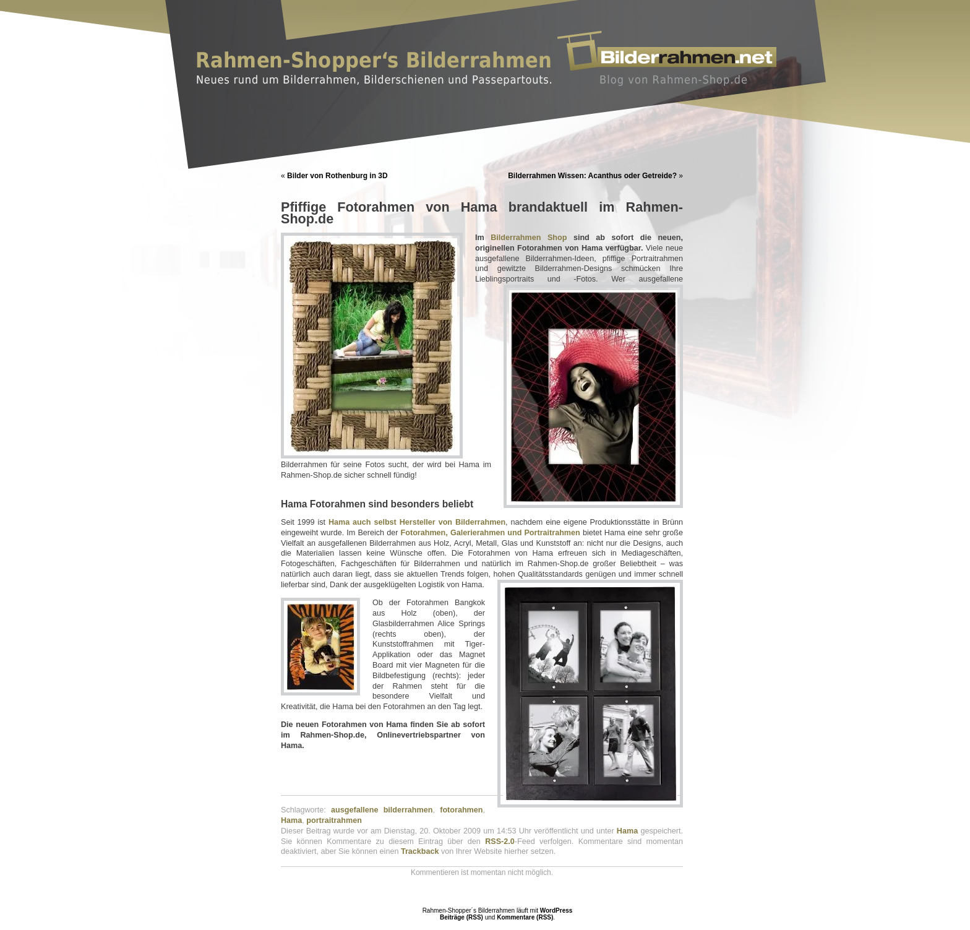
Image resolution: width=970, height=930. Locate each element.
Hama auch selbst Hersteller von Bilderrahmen (416, 522)
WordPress (556, 910)
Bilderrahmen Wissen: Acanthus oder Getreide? (592, 175)
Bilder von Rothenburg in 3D (337, 175)
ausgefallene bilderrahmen (381, 810)
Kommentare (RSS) (525, 917)
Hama (291, 820)
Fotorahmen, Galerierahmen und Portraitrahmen (490, 532)
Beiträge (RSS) (461, 917)
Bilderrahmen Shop (529, 237)
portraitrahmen (334, 820)
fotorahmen (461, 810)
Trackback (420, 851)
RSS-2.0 (500, 841)
